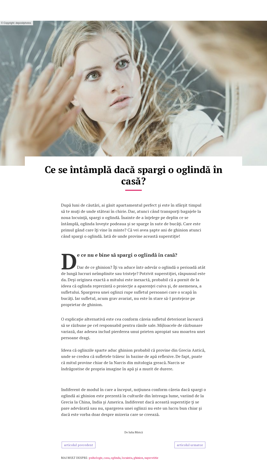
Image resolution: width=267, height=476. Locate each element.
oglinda (115, 458)
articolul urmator (190, 445)
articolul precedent (78, 445)
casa (106, 458)
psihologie (95, 458)
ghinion (138, 458)
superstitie (151, 458)
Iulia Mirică (136, 432)
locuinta (127, 458)
